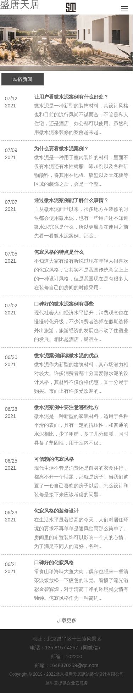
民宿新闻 (22, 79)
